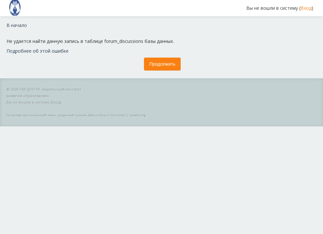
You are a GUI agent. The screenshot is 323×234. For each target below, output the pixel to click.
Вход (306, 8)
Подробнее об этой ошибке (37, 51)
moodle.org (137, 115)
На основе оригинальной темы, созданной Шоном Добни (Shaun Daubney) (66, 115)
